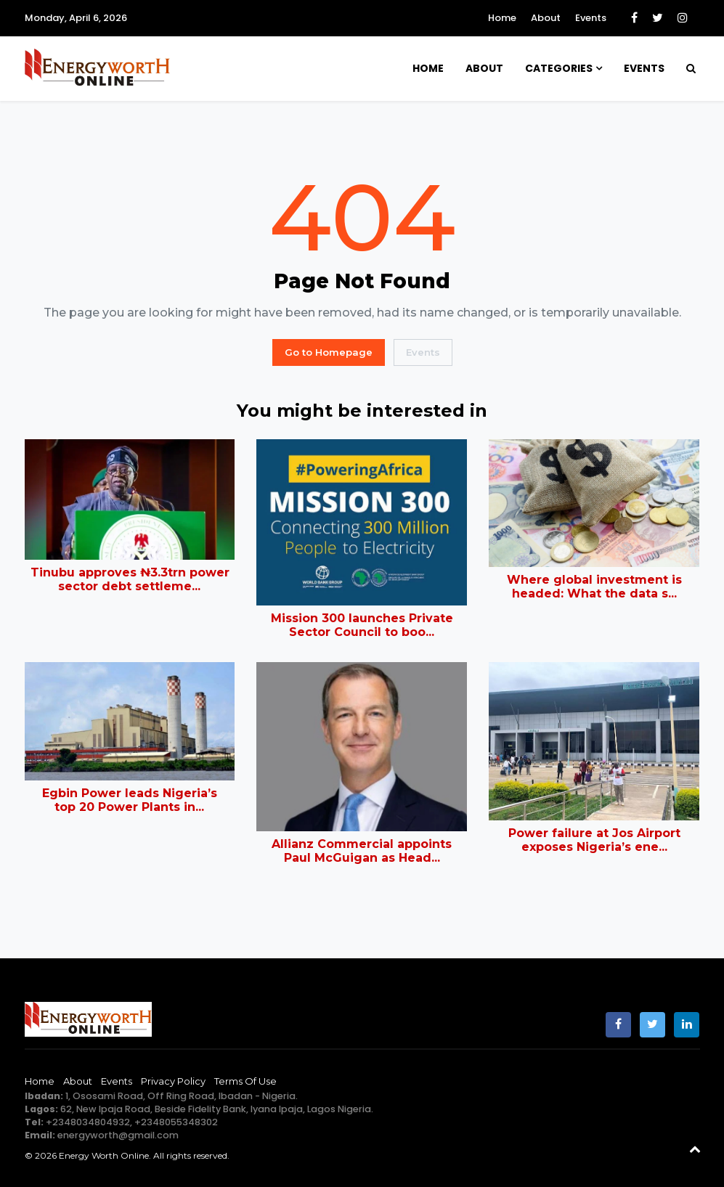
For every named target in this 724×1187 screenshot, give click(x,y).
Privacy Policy (173, 1081)
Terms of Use (245, 1081)
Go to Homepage (329, 352)
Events (590, 18)
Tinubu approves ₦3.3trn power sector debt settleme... (129, 579)
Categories (559, 68)
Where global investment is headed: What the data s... (594, 586)
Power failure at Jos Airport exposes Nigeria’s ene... (594, 840)
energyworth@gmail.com (118, 1135)
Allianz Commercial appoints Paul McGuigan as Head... (362, 851)
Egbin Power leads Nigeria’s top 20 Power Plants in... (129, 800)
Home (502, 18)
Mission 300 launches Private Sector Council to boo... (362, 625)
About (546, 18)
